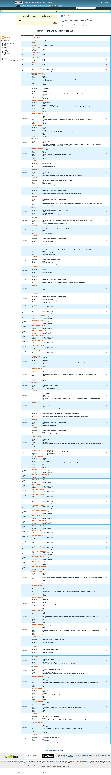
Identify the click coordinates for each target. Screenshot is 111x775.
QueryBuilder (34, 5)
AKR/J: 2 (5, 50)
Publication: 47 (7, 42)
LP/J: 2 (5, 57)
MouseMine (65, 769)
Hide (108, 11)
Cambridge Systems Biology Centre (54, 761)
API (49, 5)
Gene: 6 (5, 44)
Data (46, 5)
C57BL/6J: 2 (6, 52)
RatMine (70, 769)
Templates (23, 5)
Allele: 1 (5, 45)
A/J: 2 (5, 49)
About (104, 0)
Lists (28, 5)
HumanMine (56, 770)
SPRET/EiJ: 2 (7, 58)
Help (100, 0)
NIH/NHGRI (85, 761)
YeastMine (81, 769)
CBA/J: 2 (5, 54)
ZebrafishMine (87, 769)
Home (17, 5)
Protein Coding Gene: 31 (9, 43)
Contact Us (108, 0)
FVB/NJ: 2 (6, 56)
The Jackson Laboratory (26, 761)
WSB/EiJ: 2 (6, 59)
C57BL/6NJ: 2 (7, 53)
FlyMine (60, 769)
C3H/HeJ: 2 (6, 51)
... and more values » (14, 60)
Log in (96, 0)
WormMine (75, 769)
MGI (19, 761)
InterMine (38, 761)
